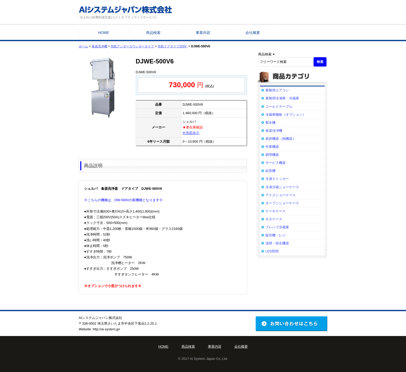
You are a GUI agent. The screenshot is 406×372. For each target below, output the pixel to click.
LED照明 (272, 251)
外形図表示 (191, 133)
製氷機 (270, 123)
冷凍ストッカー (277, 179)
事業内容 (203, 33)
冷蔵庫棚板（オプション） (285, 114)
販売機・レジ (275, 235)
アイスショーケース (280, 195)
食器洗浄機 (99, 46)
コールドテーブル (278, 106)
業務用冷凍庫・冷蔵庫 (282, 98)
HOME (103, 33)
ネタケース (273, 219)
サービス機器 (275, 163)
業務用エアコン (277, 90)
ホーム (83, 46)
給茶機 (270, 171)
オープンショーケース (282, 203)
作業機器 (272, 147)
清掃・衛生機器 (277, 243)
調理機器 (272, 155)
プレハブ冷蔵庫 (277, 227)
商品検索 (153, 33)
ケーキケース (275, 211)
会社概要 (252, 33)
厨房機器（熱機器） (280, 139)
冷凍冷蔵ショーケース (282, 187)
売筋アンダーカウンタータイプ (132, 46)
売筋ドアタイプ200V (172, 46)
